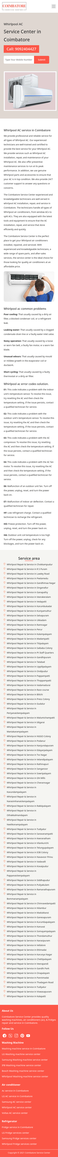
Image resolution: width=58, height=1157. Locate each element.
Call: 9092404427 (21, 48)
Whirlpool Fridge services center (19, 1143)
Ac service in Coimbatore (15, 1090)
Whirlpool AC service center (17, 1107)
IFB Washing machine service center (21, 1065)
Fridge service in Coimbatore (17, 1127)
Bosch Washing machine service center (23, 1070)
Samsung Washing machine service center (25, 1059)
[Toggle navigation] (53, 6)
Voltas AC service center (15, 1112)
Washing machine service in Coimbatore (23, 1048)
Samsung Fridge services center (19, 1138)
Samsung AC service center (16, 1101)
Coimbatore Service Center (37, 1152)
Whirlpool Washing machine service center (25, 1076)
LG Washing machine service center (21, 1054)
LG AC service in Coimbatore (17, 1096)
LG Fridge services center (15, 1132)
